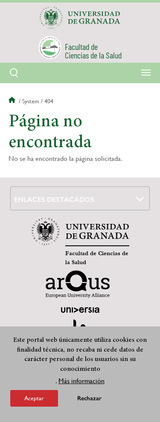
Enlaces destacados (54, 199)
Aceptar (34, 398)
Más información (81, 381)
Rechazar (89, 398)
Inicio (13, 101)
